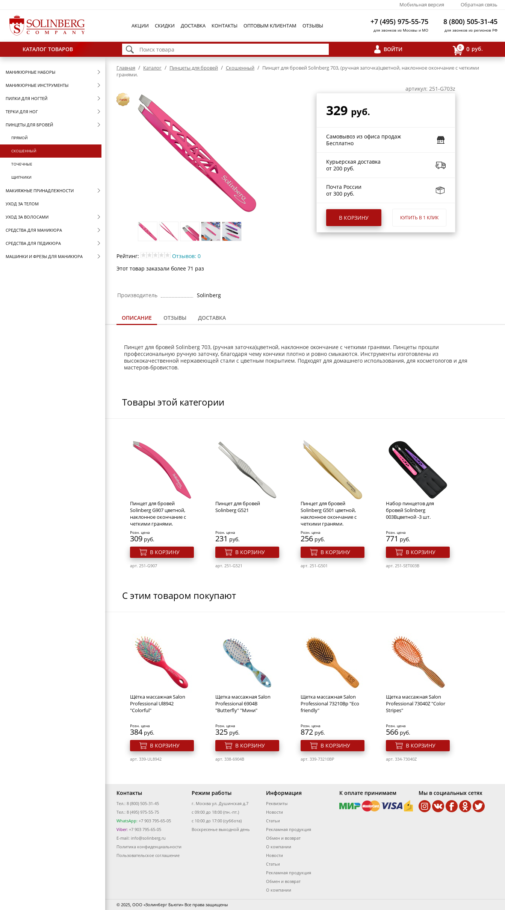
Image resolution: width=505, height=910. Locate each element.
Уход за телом (22, 204)
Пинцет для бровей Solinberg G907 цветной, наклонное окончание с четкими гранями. (158, 513)
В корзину (354, 217)
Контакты (224, 25)
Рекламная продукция (288, 829)
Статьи (273, 820)
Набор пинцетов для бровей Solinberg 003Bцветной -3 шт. (410, 510)
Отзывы (312, 25)
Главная (125, 67)
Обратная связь (479, 4)
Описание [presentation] (137, 317)
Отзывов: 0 (186, 256)
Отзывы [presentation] (174, 317)
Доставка (193, 25)
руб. (468, 49)
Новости (274, 812)
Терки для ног (22, 111)
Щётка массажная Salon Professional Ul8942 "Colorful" (157, 703)
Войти (393, 49)
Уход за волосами (27, 217)
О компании (278, 846)
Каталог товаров (48, 49)
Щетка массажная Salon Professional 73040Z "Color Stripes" (415, 703)
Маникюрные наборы (30, 72)
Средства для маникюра (34, 230)
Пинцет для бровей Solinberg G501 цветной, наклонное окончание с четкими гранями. (329, 513)
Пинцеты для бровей (29, 125)
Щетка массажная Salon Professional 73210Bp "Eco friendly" (330, 703)
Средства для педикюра (33, 243)
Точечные (21, 164)
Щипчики (21, 177)
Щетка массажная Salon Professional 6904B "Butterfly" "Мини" (243, 703)
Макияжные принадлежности (40, 190)
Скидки (165, 25)
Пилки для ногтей (26, 98)
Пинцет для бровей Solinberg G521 (237, 506)
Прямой (19, 137)
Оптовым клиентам (269, 25)
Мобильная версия (421, 4)
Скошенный (23, 150)
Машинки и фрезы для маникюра (44, 256)
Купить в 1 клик (419, 217)
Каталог (152, 67)
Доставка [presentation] (212, 317)
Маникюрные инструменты (37, 85)
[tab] (136, 318)
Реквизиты (276, 803)
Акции (140, 25)
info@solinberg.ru (148, 838)
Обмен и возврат (283, 838)
